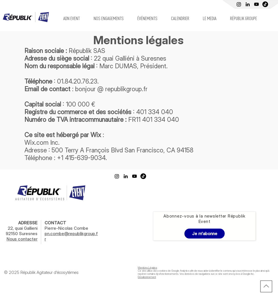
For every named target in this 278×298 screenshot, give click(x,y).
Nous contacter (22, 239)
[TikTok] (143, 176)
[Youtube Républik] (256, 4)
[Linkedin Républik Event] (247, 4)
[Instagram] (239, 4)
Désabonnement (147, 276)
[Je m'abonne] (204, 234)
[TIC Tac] (265, 4)
